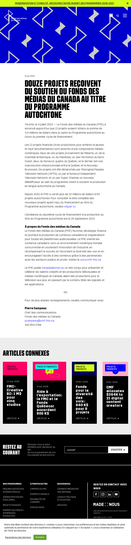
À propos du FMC (39, 484)
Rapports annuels (39, 494)
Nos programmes (12, 484)
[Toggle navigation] (125, 14)
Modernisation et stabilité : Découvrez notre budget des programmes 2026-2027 (64, 3)
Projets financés (12, 505)
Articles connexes (26, 353)
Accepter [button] (40, 537)
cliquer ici (69, 206)
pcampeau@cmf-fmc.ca (39, 320)
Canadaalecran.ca (53, 268)
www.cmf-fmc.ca (90, 259)
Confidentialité (99, 517)
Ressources (63, 484)
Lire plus (12, 418)
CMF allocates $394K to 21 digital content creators (115, 396)
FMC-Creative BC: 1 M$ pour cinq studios (15, 395)
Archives (62, 505)
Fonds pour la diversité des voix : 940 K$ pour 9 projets (84, 399)
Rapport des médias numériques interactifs (13, 513)
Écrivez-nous (37, 507)
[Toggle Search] (117, 14)
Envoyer (116, 449)
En (111, 14)
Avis (110, 517)
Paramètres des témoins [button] (18, 537)
